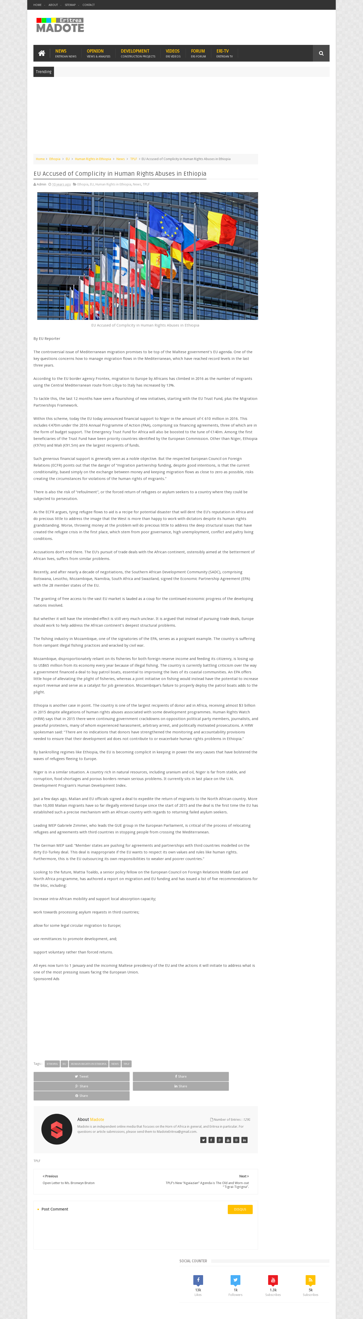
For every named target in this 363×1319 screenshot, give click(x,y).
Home (37, 5)
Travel (109, 1285)
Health (247, 427)
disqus (211, 1222)
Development (138, 51)
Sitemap (70, 5)
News (65, 51)
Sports (299, 427)
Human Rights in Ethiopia (93, 157)
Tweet (52, 1104)
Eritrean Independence (289, 418)
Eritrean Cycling (309, 409)
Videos (173, 51)
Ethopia (54, 157)
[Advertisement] (181, 116)
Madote (72, 1311)
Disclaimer (322, 1311)
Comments (285, 374)
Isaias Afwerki (266, 427)
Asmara (248, 409)
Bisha (262, 409)
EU (68, 157)
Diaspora (87, 1285)
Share (91, 1104)
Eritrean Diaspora (255, 418)
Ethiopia (317, 418)
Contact (89, 5)
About (53, 5)
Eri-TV (224, 51)
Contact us (316, 1285)
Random (314, 374)
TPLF (133, 157)
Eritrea (289, 409)
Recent (255, 374)
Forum (198, 51)
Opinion (98, 51)
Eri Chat (197, 1285)
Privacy (307, 1311)
